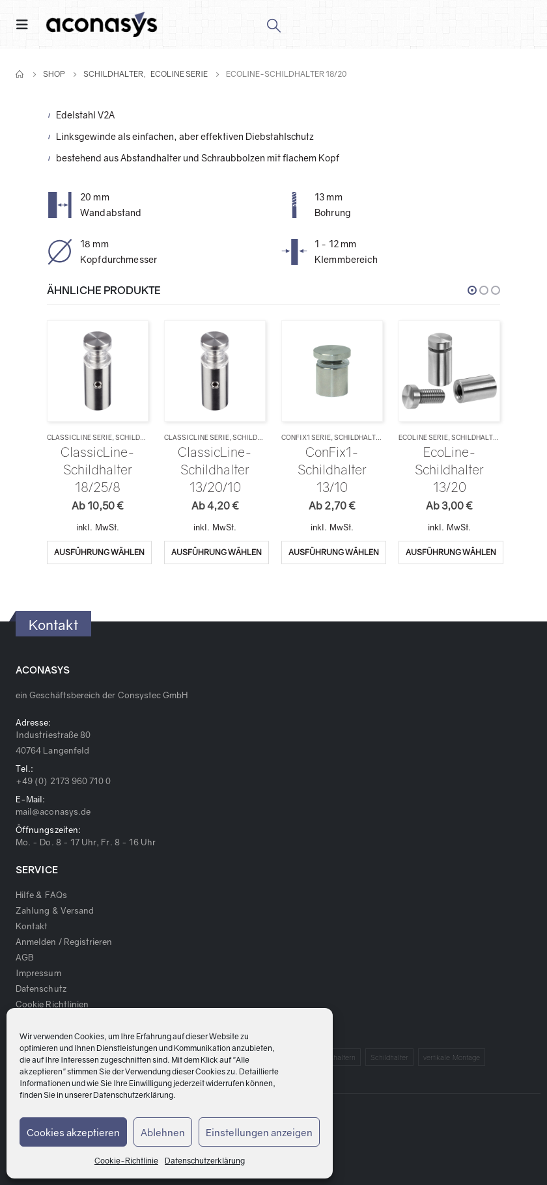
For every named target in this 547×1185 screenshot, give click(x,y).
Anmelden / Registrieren (64, 941)
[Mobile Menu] (26, 24)
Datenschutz (41, 988)
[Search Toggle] (273, 25)
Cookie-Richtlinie (126, 1160)
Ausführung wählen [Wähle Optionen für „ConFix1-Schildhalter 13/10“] (333, 552)
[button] (472, 290)
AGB (25, 957)
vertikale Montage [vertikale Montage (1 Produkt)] (451, 1057)
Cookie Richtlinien (52, 1004)
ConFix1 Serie (306, 437)
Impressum (38, 973)
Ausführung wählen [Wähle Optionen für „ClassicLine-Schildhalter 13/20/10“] (216, 552)
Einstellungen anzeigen (259, 1132)
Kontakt (32, 926)
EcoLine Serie (423, 437)
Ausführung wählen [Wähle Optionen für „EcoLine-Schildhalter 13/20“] (451, 552)
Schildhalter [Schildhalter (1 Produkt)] (390, 1057)
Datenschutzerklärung (133, 1095)
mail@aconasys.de (53, 811)
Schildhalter (140, 437)
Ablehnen (163, 1132)
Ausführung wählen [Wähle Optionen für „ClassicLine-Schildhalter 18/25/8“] (99, 552)
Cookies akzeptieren (73, 1132)
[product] (97, 370)
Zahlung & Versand (55, 910)
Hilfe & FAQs (41, 895)
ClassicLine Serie (79, 437)
